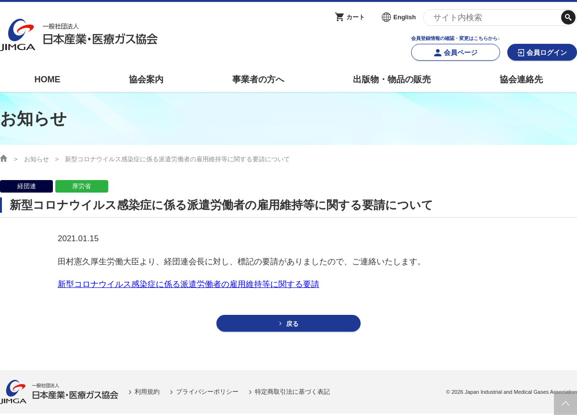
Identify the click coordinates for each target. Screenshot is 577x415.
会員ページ (460, 52)
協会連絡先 (521, 79)
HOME (47, 79)
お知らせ (36, 159)
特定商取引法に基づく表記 (292, 393)
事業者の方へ (258, 79)
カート (355, 17)
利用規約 (147, 393)
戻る (293, 324)
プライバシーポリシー (207, 393)
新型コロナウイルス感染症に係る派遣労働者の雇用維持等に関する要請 (188, 284)
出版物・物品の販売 (392, 79)
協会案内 (146, 79)
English (404, 17)
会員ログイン (547, 52)
